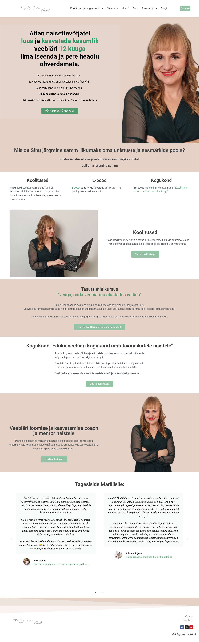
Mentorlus (112, 8)
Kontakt (188, 620)
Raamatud (150, 8)
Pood (135, 8)
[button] (11, 539)
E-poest (76, 187)
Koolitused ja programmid (87, 8)
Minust (125, 8)
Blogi (164, 8)
